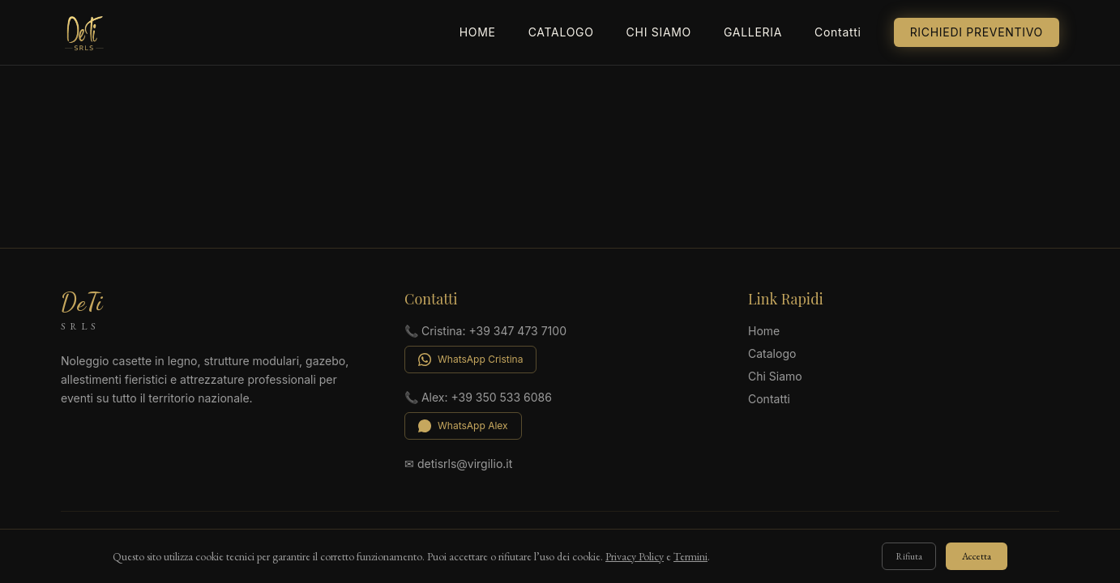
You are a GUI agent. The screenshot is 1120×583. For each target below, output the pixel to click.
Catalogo (561, 32)
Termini (690, 556)
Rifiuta (909, 556)
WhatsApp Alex (463, 425)
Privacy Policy (634, 556)
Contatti (837, 32)
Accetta (976, 556)
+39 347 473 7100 (517, 331)
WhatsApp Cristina (470, 359)
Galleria (753, 32)
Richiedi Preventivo (976, 32)
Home (478, 32)
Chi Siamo (658, 32)
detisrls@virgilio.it (464, 463)
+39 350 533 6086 (501, 397)
